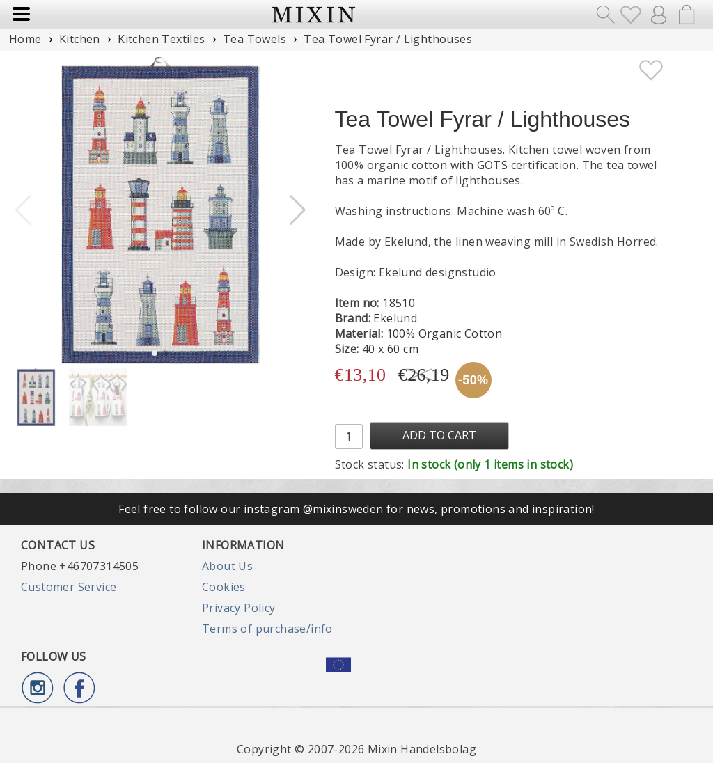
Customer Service (68, 587)
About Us (227, 566)
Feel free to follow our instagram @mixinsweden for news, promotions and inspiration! (356, 509)
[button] (297, 210)
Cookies (224, 587)
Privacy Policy (239, 607)
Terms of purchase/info (267, 628)
